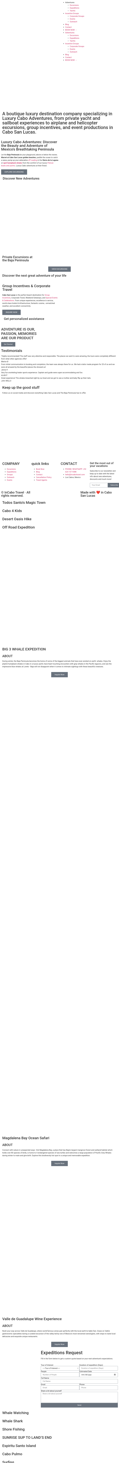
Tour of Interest (47, 1365)
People (43, 1371)
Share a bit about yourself (51, 1391)
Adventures (70, 2)
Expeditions (74, 8)
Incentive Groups (72, 13)
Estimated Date (85, 1371)
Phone (81, 1384)
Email (43, 1384)
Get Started (8, 344)
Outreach (73, 22)
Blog (67, 24)
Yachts (72, 11)
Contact (68, 27)
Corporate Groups (77, 16)
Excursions (74, 5)
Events (72, 19)
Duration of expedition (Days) (91, 1365)
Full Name (45, 1378)
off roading (32, 160)
